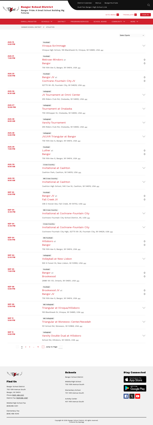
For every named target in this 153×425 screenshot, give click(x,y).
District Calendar (85, 3)
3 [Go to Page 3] (29, 347)
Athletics (50, 27)
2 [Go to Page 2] (25, 347)
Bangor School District (31, 27)
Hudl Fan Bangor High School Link (92, 7)
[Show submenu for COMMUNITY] (117, 21)
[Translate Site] (129, 14)
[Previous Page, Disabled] (17, 347)
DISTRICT (62, 22)
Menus (98, 3)
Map (102, 50)
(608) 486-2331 (18, 395)
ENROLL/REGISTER (28, 22)
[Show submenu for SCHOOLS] (45, 21)
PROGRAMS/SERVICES (80, 22)
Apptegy (81, 422)
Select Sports (125, 35)
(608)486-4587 (22, 398)
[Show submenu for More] (133, 21)
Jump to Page (51, 347)
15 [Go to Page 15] (38, 347)
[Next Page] (43, 347)
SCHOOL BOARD (100, 22)
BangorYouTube (111, 3)
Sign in (145, 15)
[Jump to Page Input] (60, 347)
